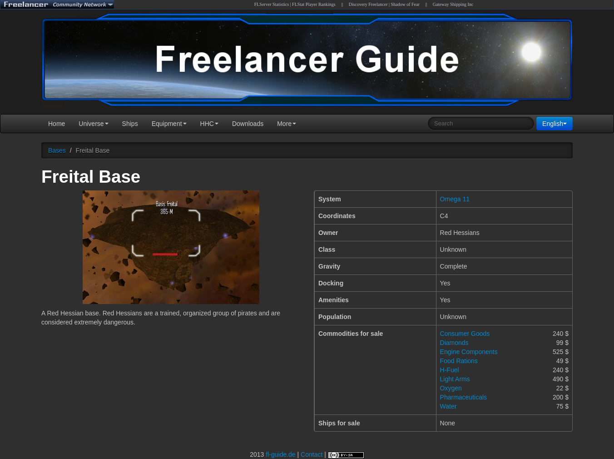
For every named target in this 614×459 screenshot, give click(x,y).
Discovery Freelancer (368, 4)
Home (56, 123)
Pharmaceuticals (463, 397)
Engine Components (469, 351)
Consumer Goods (465, 333)
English (554, 123)
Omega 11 (455, 199)
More (286, 123)
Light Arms (455, 379)
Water (448, 406)
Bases (57, 150)
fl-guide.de (280, 454)
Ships (130, 123)
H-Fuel (449, 370)
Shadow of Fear (405, 4)
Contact (311, 454)
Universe (93, 123)
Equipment (169, 123)
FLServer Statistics (271, 4)
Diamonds (454, 342)
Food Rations (459, 360)
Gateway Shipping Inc (453, 4)
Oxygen (451, 388)
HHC (209, 123)
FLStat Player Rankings (314, 4)
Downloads (247, 123)
